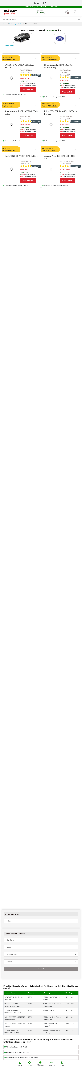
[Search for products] (41, 19)
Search (41, 969)
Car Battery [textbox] (11, 940)
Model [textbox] (9, 962)
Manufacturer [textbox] (12, 954)
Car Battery (12, 24)
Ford (19, 24)
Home (5, 24)
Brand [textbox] (9, 947)
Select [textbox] (9, 921)
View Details (28, 89)
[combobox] (41, 921)
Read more (9, 45)
